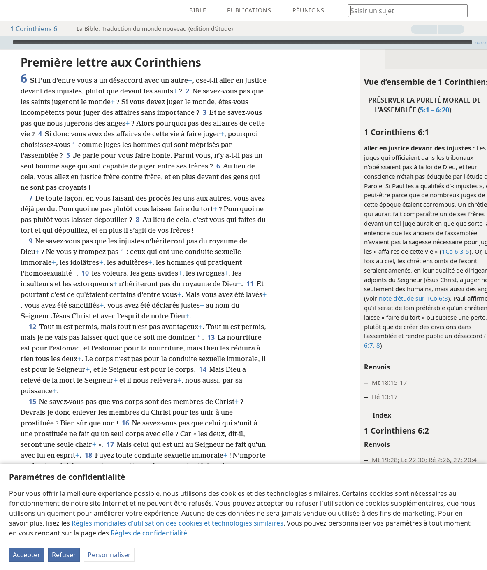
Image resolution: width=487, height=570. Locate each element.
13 (211, 337)
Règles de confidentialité (149, 532)
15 (32, 401)
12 (32, 326)
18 (88, 455)
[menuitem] (12, 11)
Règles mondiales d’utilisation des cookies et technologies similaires (177, 523)
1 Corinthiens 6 (29, 28)
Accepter (26, 554)
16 (125, 423)
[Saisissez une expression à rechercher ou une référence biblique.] (403, 10)
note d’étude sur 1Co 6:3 (396, 298)
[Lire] (5, 42)
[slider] (242, 42)
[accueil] (12, 11)
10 (85, 273)
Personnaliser (109, 554)
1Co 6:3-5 (438, 251)
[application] (243, 42)
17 (110, 444)
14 (202, 369)
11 (250, 283)
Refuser (64, 554)
